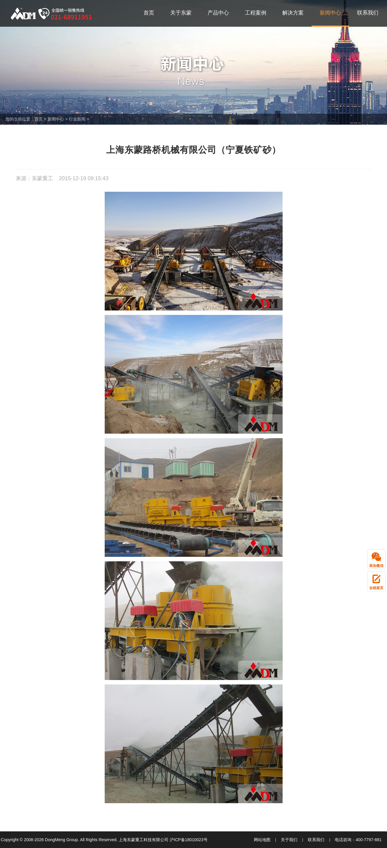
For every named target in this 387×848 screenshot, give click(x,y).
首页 (149, 13)
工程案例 (255, 13)
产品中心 (218, 13)
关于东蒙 (181, 13)
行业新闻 (77, 119)
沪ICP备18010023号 (189, 839)
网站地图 (262, 839)
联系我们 (367, 13)
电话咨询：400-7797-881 (358, 839)
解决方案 (293, 13)
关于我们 (289, 839)
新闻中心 (330, 13)
